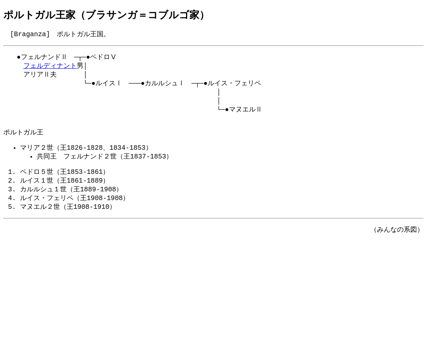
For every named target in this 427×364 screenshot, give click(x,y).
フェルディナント (50, 67)
